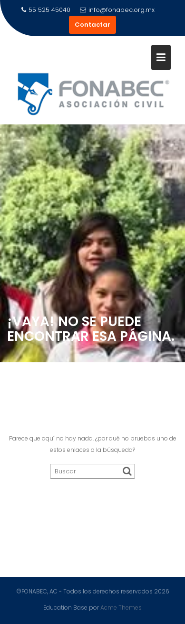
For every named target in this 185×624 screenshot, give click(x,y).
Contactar (92, 24)
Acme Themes (121, 607)
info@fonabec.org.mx (117, 9)
